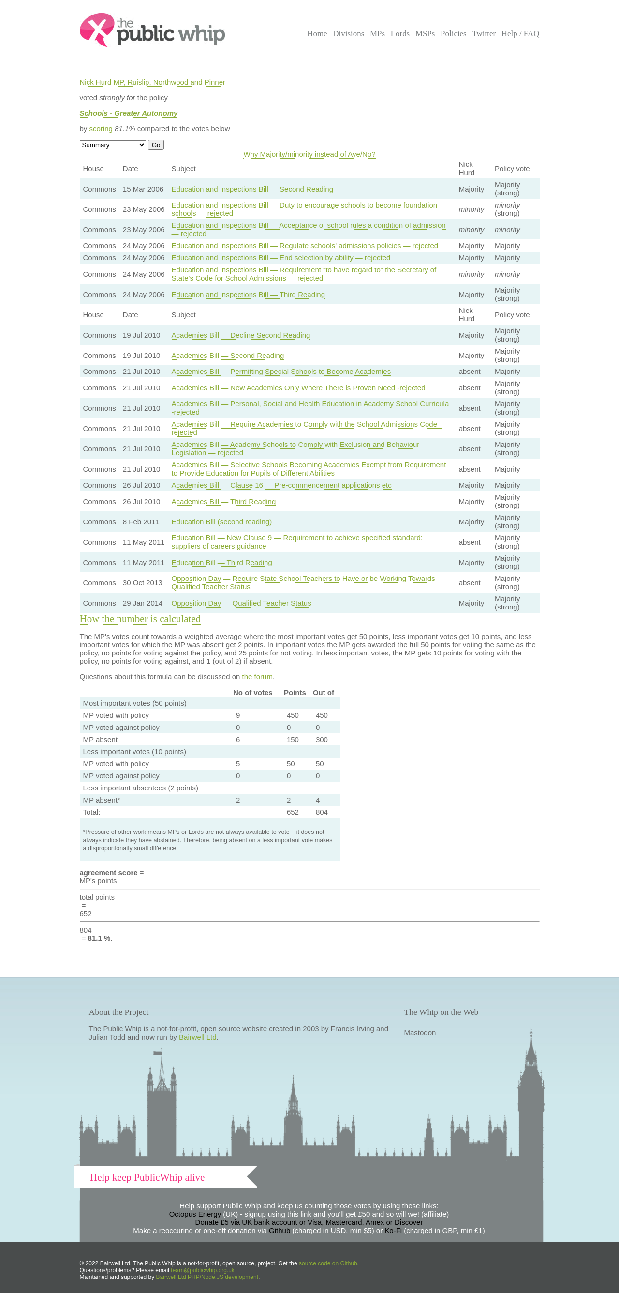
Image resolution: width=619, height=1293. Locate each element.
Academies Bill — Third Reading (224, 501)
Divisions (348, 33)
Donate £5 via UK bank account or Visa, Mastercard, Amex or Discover (309, 1222)
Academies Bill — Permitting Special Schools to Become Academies (281, 371)
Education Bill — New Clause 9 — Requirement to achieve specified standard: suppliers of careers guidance (297, 542)
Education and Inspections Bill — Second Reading (252, 189)
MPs (377, 33)
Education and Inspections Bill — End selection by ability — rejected (281, 257)
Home (317, 33)
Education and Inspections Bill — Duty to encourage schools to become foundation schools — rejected (305, 209)
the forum (257, 676)
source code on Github (328, 1263)
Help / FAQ (520, 33)
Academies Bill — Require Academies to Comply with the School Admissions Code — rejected (309, 428)
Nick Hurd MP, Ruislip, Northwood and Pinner (153, 82)
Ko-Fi (393, 1230)
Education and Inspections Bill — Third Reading (248, 294)
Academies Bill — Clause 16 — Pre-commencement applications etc (282, 485)
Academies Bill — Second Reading (228, 355)
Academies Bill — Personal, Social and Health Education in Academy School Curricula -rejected (310, 408)
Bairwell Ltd (198, 1037)
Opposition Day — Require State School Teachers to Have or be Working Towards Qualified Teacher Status (303, 582)
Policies (454, 33)
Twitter (484, 33)
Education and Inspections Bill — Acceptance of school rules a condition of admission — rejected (309, 229)
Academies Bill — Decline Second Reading (241, 335)
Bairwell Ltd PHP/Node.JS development (207, 1277)
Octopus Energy (195, 1214)
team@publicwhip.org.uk (203, 1270)
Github (279, 1230)
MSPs (425, 33)
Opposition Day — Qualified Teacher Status (241, 603)
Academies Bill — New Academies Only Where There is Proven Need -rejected (299, 388)
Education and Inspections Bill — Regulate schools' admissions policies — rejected (305, 245)
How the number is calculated (140, 618)
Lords (400, 33)
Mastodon (420, 1032)
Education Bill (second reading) (222, 522)
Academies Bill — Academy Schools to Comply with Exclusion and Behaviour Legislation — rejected (296, 448)
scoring (101, 128)
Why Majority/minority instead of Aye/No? (309, 154)
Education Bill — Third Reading (222, 562)
